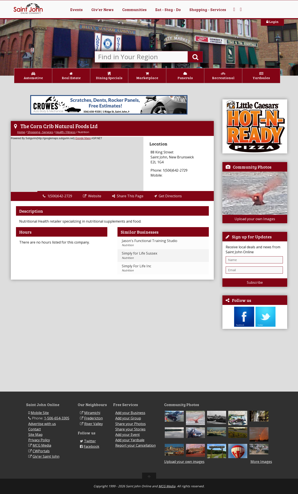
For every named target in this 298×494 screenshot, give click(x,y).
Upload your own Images (255, 219)
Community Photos (252, 167)
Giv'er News (102, 9)
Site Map (35, 434)
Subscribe (255, 282)
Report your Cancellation (135, 445)
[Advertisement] (254, 360)
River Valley (93, 423)
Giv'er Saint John (46, 456)
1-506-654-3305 (56, 418)
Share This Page (127, 196)
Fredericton (93, 418)
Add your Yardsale (129, 440)
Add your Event (127, 434)
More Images (261, 462)
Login (272, 21)
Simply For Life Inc (136, 268)
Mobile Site (40, 412)
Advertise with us (42, 423)
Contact (34, 429)
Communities (134, 9)
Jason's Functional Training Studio (149, 242)
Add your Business (130, 412)
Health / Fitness (65, 132)
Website (92, 196)
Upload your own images (184, 461)
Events (76, 9)
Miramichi (92, 412)
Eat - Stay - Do (168, 9)
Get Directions (168, 196)
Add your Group (128, 418)
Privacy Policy (39, 440)
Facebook (91, 446)
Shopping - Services (207, 9)
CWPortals (41, 451)
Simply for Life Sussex (139, 255)
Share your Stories (130, 429)
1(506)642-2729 (57, 196)
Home (21, 132)
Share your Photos (130, 423)
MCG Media (42, 445)
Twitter (90, 441)
